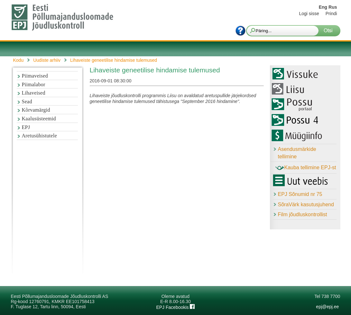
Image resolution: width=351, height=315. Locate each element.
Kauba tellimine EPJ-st (305, 167)
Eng (323, 7)
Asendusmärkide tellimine (297, 152)
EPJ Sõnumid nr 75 (300, 194)
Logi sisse (309, 13)
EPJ (26, 127)
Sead (27, 101)
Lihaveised (33, 93)
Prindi (331, 13)
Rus (332, 7)
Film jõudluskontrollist (302, 214)
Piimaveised (35, 76)
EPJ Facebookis (175, 307)
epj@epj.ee (327, 306)
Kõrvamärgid (36, 110)
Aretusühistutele (39, 135)
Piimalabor (33, 84)
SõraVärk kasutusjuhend (306, 204)
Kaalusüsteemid (39, 118)
